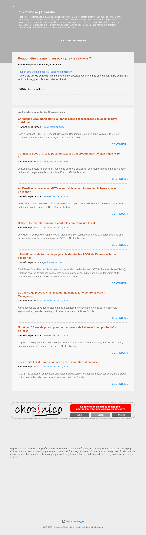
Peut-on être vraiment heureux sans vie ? (45, 72)
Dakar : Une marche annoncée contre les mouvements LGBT (56, 223)
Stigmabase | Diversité (37, 12)
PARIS (73, 433)
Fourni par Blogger (73, 521)
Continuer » (120, 144)
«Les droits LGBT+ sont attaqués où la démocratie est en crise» (58, 362)
